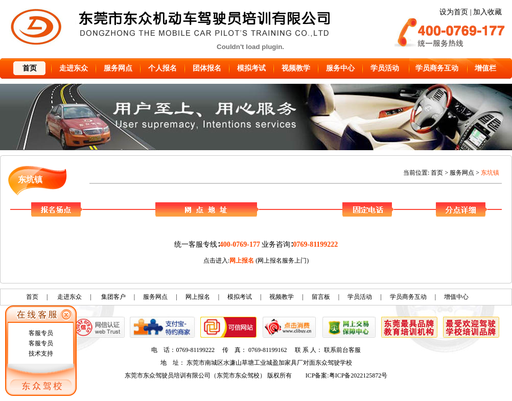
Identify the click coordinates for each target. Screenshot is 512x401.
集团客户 (113, 296)
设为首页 (453, 12)
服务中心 (340, 68)
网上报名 (241, 260)
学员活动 (384, 68)
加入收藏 (487, 12)
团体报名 (207, 68)
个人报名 (162, 68)
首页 (29, 68)
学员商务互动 (436, 68)
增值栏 (485, 68)
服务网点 (118, 68)
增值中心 (456, 296)
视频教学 (296, 68)
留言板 (321, 296)
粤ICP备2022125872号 (358, 375)
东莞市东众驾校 (238, 375)
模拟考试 (251, 68)
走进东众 (73, 68)
